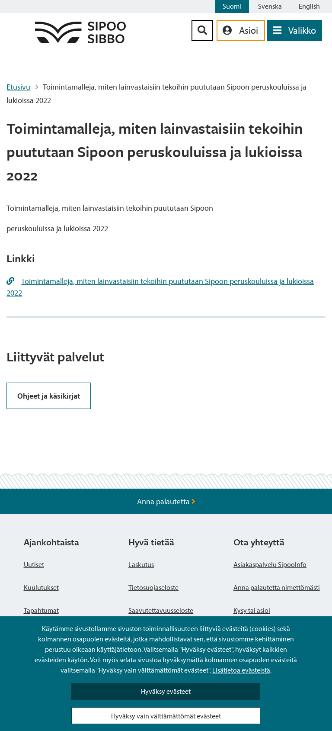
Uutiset (34, 564)
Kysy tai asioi (251, 610)
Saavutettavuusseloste (160, 610)
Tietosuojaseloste (153, 587)
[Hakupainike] (202, 30)
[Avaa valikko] (294, 30)
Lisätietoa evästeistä (241, 670)
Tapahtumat (41, 610)
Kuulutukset (41, 587)
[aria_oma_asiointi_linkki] (241, 30)
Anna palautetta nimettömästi (276, 587)
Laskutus (141, 564)
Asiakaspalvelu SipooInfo (269, 564)
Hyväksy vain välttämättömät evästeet (166, 716)
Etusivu (18, 87)
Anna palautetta (166, 501)
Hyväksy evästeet (166, 691)
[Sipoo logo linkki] (80, 40)
